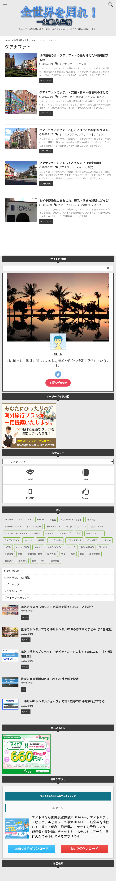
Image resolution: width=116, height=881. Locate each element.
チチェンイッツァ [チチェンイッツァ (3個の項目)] (94, 533)
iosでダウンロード (84, 848)
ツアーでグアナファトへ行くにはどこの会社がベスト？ (75, 130)
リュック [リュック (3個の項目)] (71, 547)
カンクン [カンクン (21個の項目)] (81, 526)
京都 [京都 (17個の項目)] (20, 554)
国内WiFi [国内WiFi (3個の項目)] (51, 554)
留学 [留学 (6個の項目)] (34, 560)
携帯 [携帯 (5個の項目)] (73, 554)
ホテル (80, 96)
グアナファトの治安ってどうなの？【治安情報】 (71, 163)
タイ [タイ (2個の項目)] (79, 533)
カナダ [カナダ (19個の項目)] (69, 526)
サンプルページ (13, 591)
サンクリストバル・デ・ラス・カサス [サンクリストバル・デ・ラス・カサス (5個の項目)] (22, 533)
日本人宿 (102, 96)
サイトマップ (11, 584)
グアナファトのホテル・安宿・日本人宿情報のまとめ (74, 92)
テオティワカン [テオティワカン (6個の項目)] (12, 540)
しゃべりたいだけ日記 (17, 577)
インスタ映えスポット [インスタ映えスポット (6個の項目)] (71, 519)
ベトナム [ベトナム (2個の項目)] (107, 540)
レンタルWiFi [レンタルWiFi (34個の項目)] (87, 547)
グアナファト (67, 64)
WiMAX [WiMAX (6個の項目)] (40, 519)
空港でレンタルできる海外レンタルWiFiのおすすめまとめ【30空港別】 (67, 629)
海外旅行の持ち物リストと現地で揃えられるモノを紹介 (57, 607)
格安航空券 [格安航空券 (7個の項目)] (94, 554)
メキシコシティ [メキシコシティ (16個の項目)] (55, 547)
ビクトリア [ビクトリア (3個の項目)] (92, 540)
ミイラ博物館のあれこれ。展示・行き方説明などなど (74, 200)
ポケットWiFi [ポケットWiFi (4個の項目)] (22, 547)
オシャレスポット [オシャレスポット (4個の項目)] (13, 526)
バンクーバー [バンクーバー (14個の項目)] (55, 540)
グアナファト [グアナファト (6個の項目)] (97, 526)
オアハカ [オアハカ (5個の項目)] (91, 519)
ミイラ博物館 (82, 205)
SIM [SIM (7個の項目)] (20, 519)
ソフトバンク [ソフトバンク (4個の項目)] (65, 533)
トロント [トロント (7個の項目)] (28, 540)
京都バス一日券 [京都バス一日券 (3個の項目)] (35, 554)
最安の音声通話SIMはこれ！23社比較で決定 (50, 679)
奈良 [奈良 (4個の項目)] (63, 554)
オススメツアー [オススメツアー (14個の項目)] (33, 526)
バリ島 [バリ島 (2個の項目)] (41, 540)
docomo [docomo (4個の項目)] (9, 519)
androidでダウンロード (31, 848)
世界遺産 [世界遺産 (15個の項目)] (9, 554)
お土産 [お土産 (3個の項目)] (53, 519)
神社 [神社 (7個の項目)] (43, 560)
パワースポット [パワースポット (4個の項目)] (74, 540)
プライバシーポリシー (17, 597)
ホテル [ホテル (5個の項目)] (8, 547)
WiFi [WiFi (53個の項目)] (30, 519)
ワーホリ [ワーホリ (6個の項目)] (103, 547)
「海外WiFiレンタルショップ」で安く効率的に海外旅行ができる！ (64, 701)
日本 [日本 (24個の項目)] (82, 554)
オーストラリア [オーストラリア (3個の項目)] (53, 526)
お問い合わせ (58, 382)
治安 (90, 167)
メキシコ (81, 64)
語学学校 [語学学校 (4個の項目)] (55, 560)
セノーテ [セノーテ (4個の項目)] (49, 533)
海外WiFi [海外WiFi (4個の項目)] (9, 560)
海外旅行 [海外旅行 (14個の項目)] (22, 560)
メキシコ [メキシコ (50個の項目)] (38, 547)
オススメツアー (68, 134)
